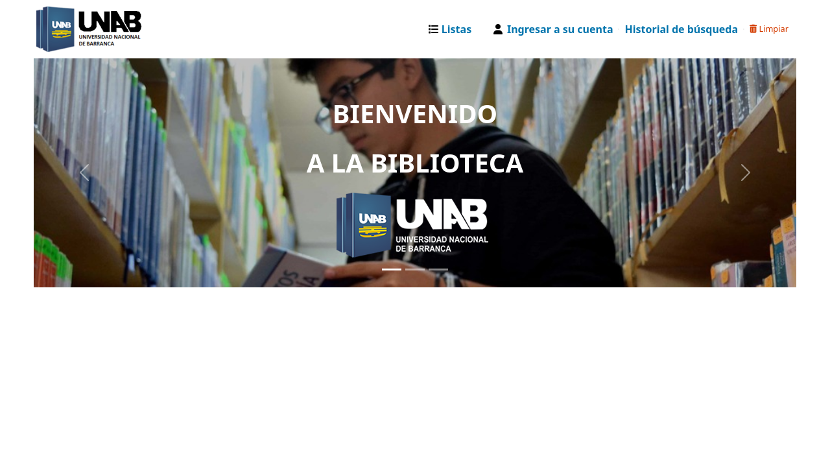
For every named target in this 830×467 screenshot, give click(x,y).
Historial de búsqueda (681, 29)
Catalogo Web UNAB (68, 29)
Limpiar (769, 28)
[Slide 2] (415, 269)
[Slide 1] (391, 269)
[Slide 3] (438, 269)
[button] (452, 29)
